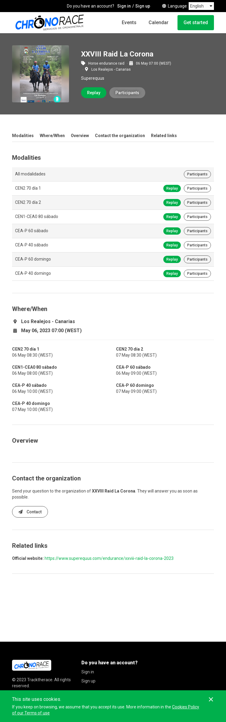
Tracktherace (39, 679)
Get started (196, 22)
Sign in (124, 6)
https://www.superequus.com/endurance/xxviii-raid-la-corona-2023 (109, 558)
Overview (80, 135)
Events (129, 22)
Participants (127, 92)
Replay (93, 92)
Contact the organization (120, 135)
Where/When (52, 135)
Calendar (158, 22)
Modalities (23, 135)
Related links (164, 135)
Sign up (142, 6)
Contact (30, 511)
